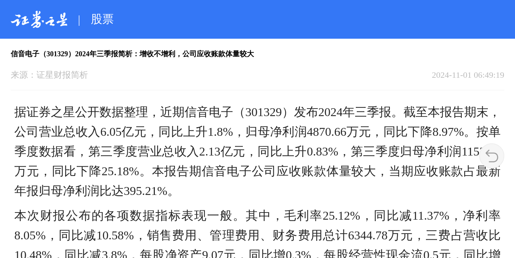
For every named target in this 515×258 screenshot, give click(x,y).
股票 (102, 19)
